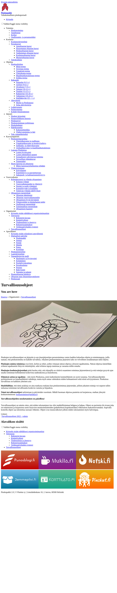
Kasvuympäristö (12, 136)
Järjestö (9, 114)
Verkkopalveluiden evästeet (27, 227)
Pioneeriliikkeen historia (21, 118)
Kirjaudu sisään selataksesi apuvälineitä (27, 234)
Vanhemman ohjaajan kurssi (27, 53)
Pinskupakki (21, 238)
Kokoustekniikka (23, 130)
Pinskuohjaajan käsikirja (21, 274)
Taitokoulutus (16, 60)
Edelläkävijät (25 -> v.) (25, 98)
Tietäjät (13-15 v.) (23, 91)
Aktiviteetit (15, 100)
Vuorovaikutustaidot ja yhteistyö (29, 184)
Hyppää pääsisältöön (9, 2)
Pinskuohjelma (17, 64)
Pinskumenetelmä (18, 252)
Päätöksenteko (17, 127)
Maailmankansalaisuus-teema (28, 76)
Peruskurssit (16, 44)
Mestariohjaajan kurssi (25, 57)
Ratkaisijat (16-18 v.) (24, 94)
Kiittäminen (21, 261)
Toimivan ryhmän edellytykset (28, 191)
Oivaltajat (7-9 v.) (23, 87)
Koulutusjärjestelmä (19, 42)
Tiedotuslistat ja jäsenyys (26, 222)
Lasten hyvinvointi (23, 152)
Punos (18, 247)
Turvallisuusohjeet (18, 229)
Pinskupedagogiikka (19, 139)
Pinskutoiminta (17, 30)
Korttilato (20, 249)
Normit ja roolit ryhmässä (26, 186)
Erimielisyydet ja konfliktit (27, 188)
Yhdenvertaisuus (18, 168)
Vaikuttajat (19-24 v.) (24, 96)
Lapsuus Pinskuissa (19, 150)
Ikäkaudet (15, 80)
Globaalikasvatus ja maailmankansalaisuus (33, 148)
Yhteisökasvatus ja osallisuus (28, 141)
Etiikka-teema (21, 78)
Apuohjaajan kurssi (24, 46)
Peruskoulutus (21, 265)
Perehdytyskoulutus (24, 263)
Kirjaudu (9, 19)
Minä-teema (21, 66)
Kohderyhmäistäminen (20, 112)
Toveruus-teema (22, 69)
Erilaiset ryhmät (22, 182)
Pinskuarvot (16, 121)
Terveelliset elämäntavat (26, 159)
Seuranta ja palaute (23, 272)
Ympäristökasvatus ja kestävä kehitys (31, 143)
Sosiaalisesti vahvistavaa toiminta (29, 157)
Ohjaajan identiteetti (24, 195)
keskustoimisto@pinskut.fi (27, 394)
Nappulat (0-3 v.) (23, 82)
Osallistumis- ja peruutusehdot (23, 37)
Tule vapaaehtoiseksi (19, 134)
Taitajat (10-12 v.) (23, 89)
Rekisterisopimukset (24, 225)
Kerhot (14, 35)
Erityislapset (21, 170)
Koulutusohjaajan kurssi (25, 55)
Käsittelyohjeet (22, 220)
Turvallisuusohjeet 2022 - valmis (15, 416)
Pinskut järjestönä (18, 116)
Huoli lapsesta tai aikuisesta (22, 164)
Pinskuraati (15, 279)
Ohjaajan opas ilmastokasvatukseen (25, 276)
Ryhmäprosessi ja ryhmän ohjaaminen (26, 179)
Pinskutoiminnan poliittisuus (22, 123)
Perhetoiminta (16, 109)
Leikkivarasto (16, 107)
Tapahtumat (15, 33)
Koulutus (9, 39)
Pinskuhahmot (17, 125)
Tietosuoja (15, 216)
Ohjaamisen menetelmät (20, 193)
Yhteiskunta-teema (23, 73)
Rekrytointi (20, 270)
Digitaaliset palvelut (19, 236)
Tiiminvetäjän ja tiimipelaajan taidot (30, 202)
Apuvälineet (11, 231)
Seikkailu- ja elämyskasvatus (27, 146)
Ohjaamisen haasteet (24, 209)
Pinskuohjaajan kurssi (25, 51)
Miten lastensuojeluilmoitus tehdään (30, 166)
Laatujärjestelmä (17, 254)
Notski (18, 243)
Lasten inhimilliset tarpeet (26, 155)
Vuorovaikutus (12, 177)
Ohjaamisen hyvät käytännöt (27, 200)
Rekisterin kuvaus (23, 218)
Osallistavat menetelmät (25, 204)
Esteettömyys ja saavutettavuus (28, 173)
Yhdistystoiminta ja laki (25, 132)
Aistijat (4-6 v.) (22, 85)
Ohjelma (9, 62)
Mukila (19, 245)
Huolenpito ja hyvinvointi (26, 258)
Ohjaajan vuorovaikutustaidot (28, 197)
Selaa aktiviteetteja (23, 105)
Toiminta (9, 28)
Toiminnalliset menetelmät (26, 206)
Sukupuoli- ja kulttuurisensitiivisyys (30, 175)
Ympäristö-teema (23, 71)
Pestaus (19, 267)
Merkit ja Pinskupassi (24, 103)
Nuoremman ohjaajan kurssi (27, 48)
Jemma (19, 240)
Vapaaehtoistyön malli (20, 256)
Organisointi (11, 211)
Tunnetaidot (21, 161)
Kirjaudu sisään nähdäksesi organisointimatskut (30, 213)
